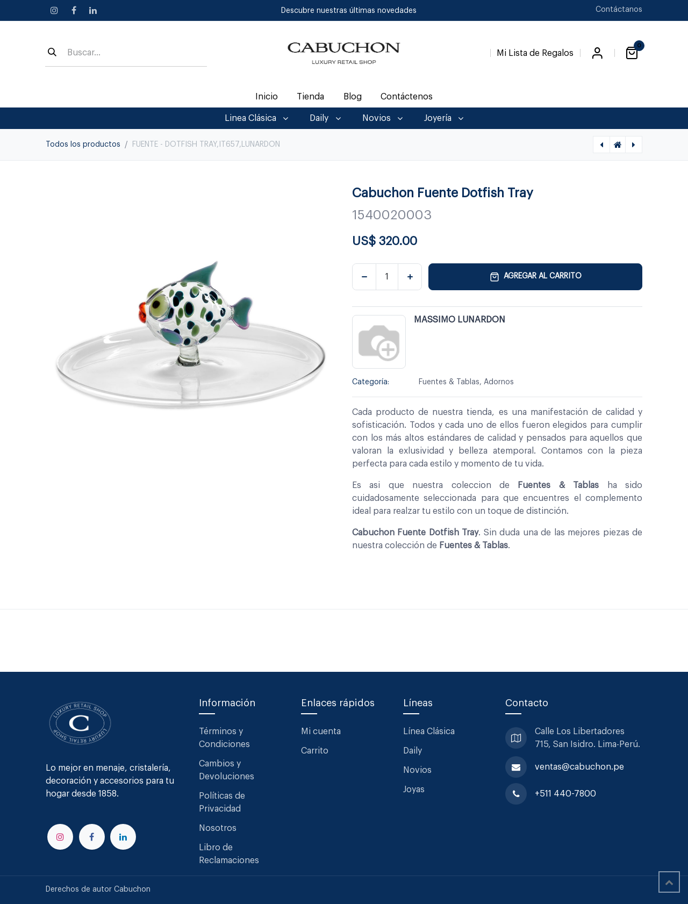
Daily (412, 751)
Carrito (314, 751)
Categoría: (370, 382)
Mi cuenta (321, 731)
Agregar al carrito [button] (536, 277)
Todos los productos (83, 144)
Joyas (414, 789)
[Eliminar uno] (364, 277)
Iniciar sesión (597, 53)
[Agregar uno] (409, 277)
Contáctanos (619, 9)
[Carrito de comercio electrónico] (631, 53)
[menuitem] (267, 96)
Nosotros (217, 828)
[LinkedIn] (93, 10)
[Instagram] (54, 10)
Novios (417, 770)
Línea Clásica (429, 731)
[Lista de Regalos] (535, 51)
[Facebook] (73, 10)
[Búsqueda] (52, 53)
